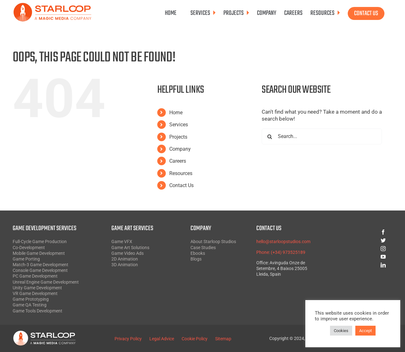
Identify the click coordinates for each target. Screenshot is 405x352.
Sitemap (223, 338)
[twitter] (360, 240)
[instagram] (360, 248)
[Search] (269, 136)
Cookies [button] (341, 330)
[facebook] (360, 232)
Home (176, 113)
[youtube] (360, 256)
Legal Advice (161, 338)
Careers (177, 161)
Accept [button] (365, 330)
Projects (178, 137)
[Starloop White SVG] (44, 333)
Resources (180, 173)
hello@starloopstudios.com (283, 241)
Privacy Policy (128, 338)
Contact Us (181, 185)
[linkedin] (360, 264)
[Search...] (322, 136)
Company (180, 149)
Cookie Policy (195, 338)
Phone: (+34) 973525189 (280, 252)
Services (178, 125)
